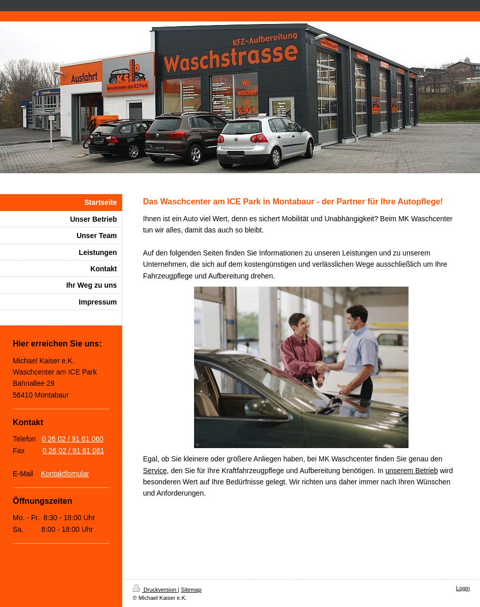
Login (463, 588)
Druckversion (155, 590)
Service (155, 470)
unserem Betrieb (412, 470)
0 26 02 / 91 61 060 (73, 439)
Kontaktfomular (65, 474)
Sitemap (191, 590)
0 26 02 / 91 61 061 (73, 451)
